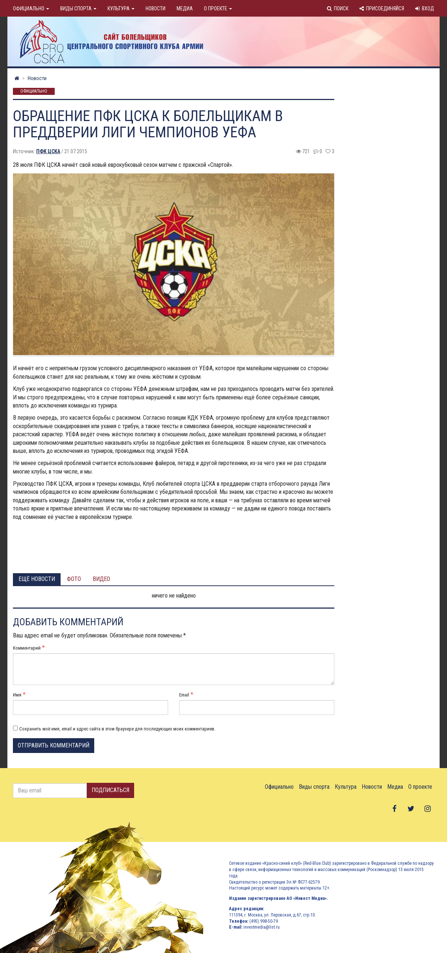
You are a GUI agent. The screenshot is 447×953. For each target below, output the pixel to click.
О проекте (218, 8)
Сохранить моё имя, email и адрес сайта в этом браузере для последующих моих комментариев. (117, 729)
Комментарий (27, 648)
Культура (121, 8)
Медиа (185, 8)
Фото (74, 578)
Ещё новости (36, 578)
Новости (156, 8)
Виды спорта (78, 8)
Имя (17, 695)
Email (184, 695)
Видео (101, 578)
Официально (31, 8)
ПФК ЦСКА (48, 151)
